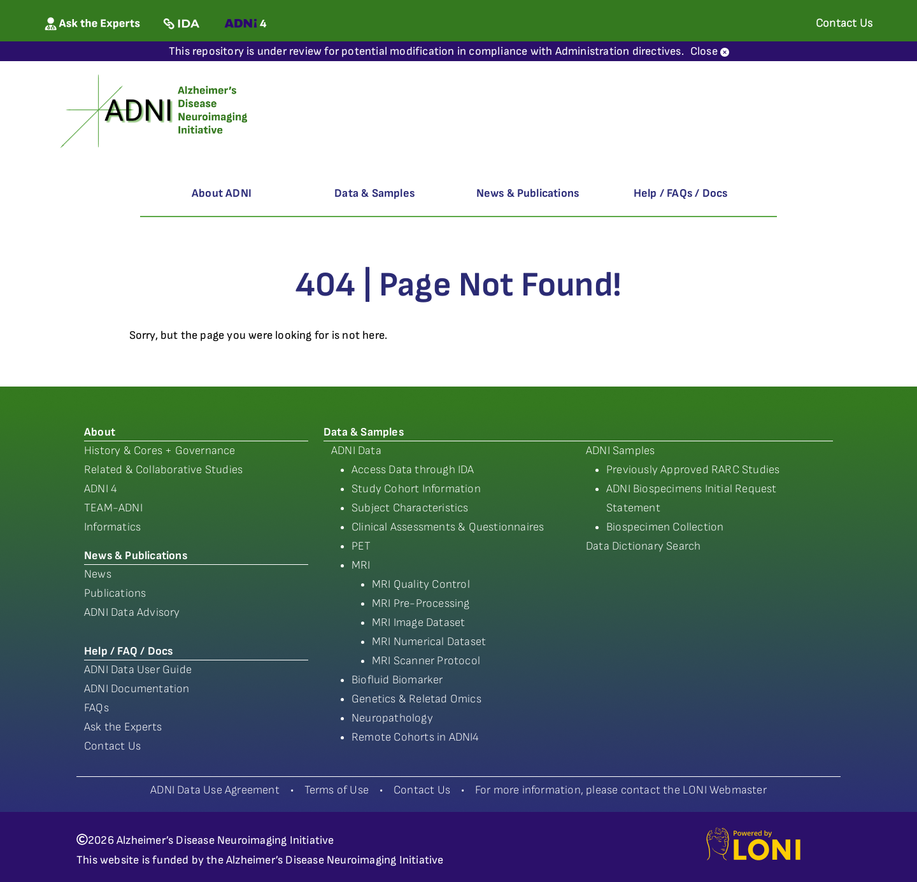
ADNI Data (356, 450)
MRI (361, 565)
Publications (115, 593)
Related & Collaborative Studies (163, 469)
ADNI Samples (620, 450)
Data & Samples (374, 193)
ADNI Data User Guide (138, 669)
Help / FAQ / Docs (128, 651)
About (99, 432)
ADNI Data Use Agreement (215, 790)
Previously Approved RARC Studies (692, 469)
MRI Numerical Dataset (429, 641)
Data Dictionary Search (643, 546)
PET (361, 546)
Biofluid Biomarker (397, 679)
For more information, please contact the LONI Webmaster (621, 790)
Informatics (112, 527)
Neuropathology (392, 718)
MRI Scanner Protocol (426, 660)
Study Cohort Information (416, 488)
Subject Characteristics (410, 508)
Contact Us (112, 746)
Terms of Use (336, 790)
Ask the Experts (123, 727)
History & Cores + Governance (160, 450)
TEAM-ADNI (113, 508)
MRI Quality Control (421, 584)
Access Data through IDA (413, 469)
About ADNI (222, 193)
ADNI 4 (100, 488)
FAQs (96, 708)
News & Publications (527, 193)
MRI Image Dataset (418, 622)
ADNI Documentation (137, 688)
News (97, 574)
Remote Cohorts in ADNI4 (416, 737)
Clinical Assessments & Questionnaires (448, 527)
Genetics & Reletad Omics (416, 699)
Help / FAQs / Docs (681, 193)
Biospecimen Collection (664, 527)
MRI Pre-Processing (421, 603)
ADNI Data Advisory (132, 612)
